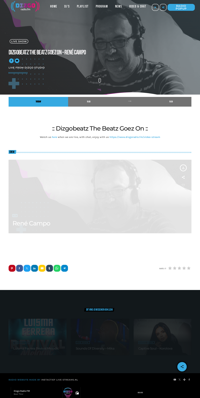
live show (19, 41)
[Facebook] (189, 380)
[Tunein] (184, 380)
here (54, 137)
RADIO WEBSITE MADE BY (24, 380)
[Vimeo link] (25, 7)
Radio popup (181, 7)
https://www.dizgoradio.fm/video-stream (135, 137)
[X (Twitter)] (179, 380)
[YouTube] (175, 380)
